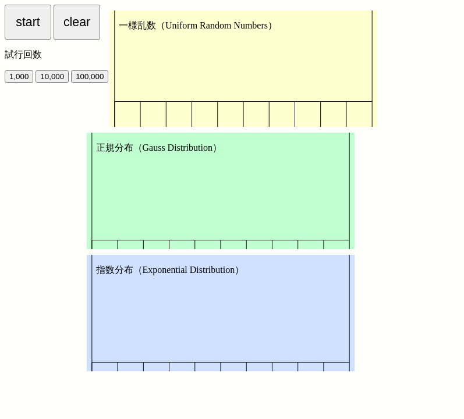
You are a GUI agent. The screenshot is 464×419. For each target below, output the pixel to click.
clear (76, 22)
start (28, 22)
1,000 (19, 76)
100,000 (90, 76)
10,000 (52, 76)
